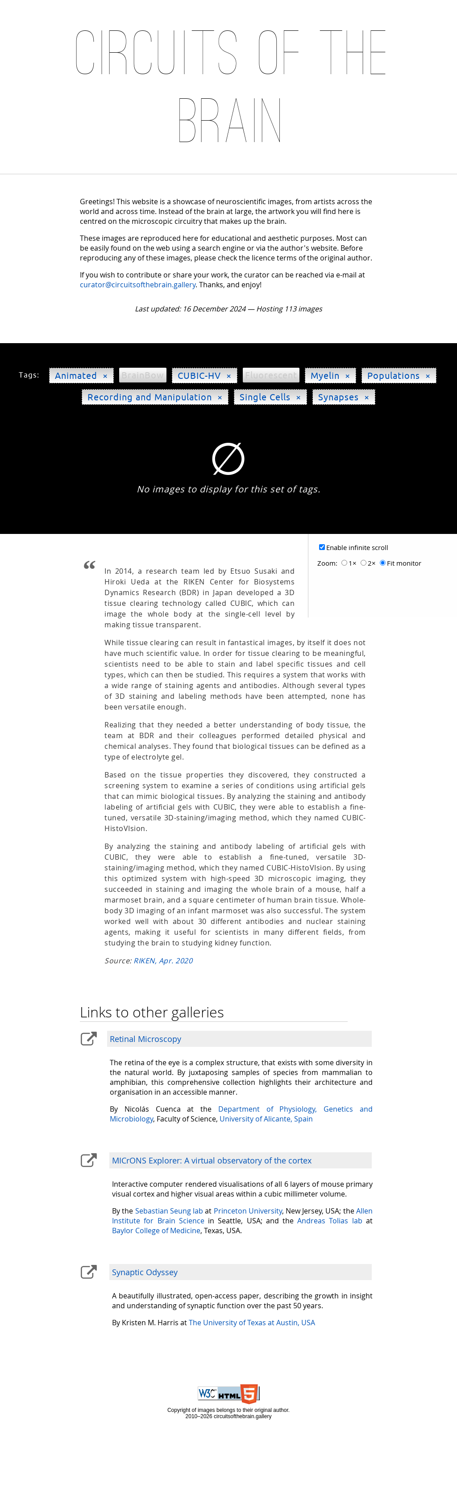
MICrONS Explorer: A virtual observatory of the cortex (212, 1160)
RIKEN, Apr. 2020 (162, 961)
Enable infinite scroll (357, 547)
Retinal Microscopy (145, 1038)
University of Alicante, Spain (266, 1119)
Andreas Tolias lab (329, 1221)
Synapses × (344, 397)
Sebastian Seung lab (169, 1211)
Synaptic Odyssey (145, 1272)
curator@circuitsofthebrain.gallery (137, 285)
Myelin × (330, 375)
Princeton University (248, 1211)
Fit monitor (404, 563)
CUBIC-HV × (205, 375)
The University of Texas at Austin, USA (252, 1322)
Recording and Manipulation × (155, 397)
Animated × (81, 375)
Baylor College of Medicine (156, 1230)
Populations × (399, 375)
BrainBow (142, 375)
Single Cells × (270, 397)
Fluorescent (271, 375)
